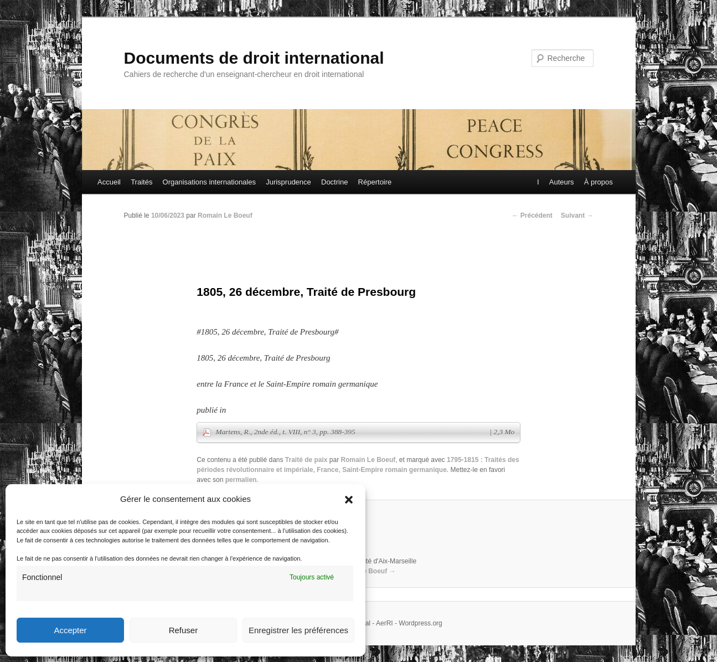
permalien (241, 480)
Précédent (532, 215)
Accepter (70, 630)
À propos (598, 182)
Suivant (577, 215)
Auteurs (561, 182)
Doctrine (334, 182)
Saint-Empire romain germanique (394, 470)
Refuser (183, 630)
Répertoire (375, 182)
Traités (141, 182)
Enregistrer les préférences (298, 630)
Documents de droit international (254, 58)
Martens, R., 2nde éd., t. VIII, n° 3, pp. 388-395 (365, 432)
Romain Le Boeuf (225, 215)
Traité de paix (306, 460)
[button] (348, 499)
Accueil (109, 182)
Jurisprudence (288, 182)
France (327, 470)
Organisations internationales (209, 182)
